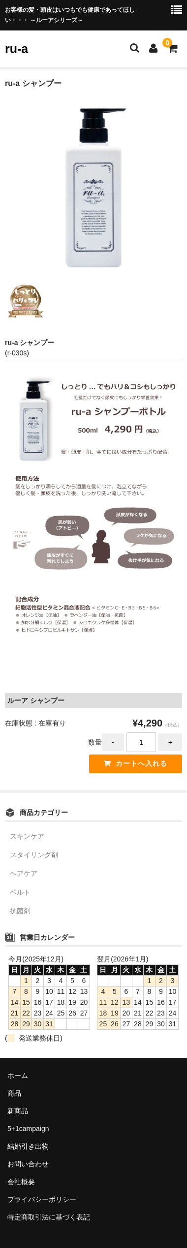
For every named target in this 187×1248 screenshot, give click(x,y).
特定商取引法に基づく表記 (48, 1217)
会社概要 (21, 1182)
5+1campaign (28, 1128)
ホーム (17, 1075)
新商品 (17, 1111)
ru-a (16, 49)
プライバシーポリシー (41, 1199)
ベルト (20, 892)
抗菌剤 (20, 911)
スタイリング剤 (34, 855)
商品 (14, 1093)
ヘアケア (23, 873)
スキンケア (27, 836)
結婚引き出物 (28, 1146)
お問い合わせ (28, 1164)
